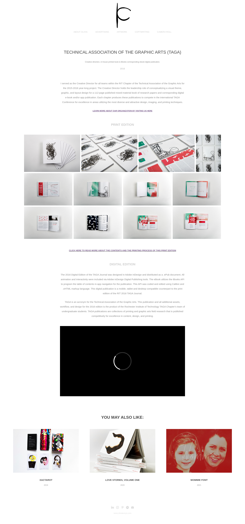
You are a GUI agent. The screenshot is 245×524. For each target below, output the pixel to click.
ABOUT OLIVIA (80, 32)
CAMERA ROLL (164, 32)
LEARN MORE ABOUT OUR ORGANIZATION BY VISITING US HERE (122, 111)
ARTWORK (122, 32)
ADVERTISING (102, 32)
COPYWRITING (142, 32)
